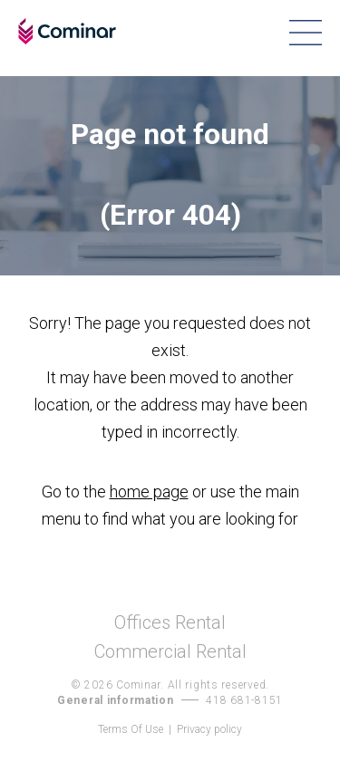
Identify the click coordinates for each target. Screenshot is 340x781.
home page (149, 491)
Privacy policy (209, 729)
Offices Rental (170, 622)
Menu (305, 32)
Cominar (67, 31)
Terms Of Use (130, 729)
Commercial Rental (170, 651)
